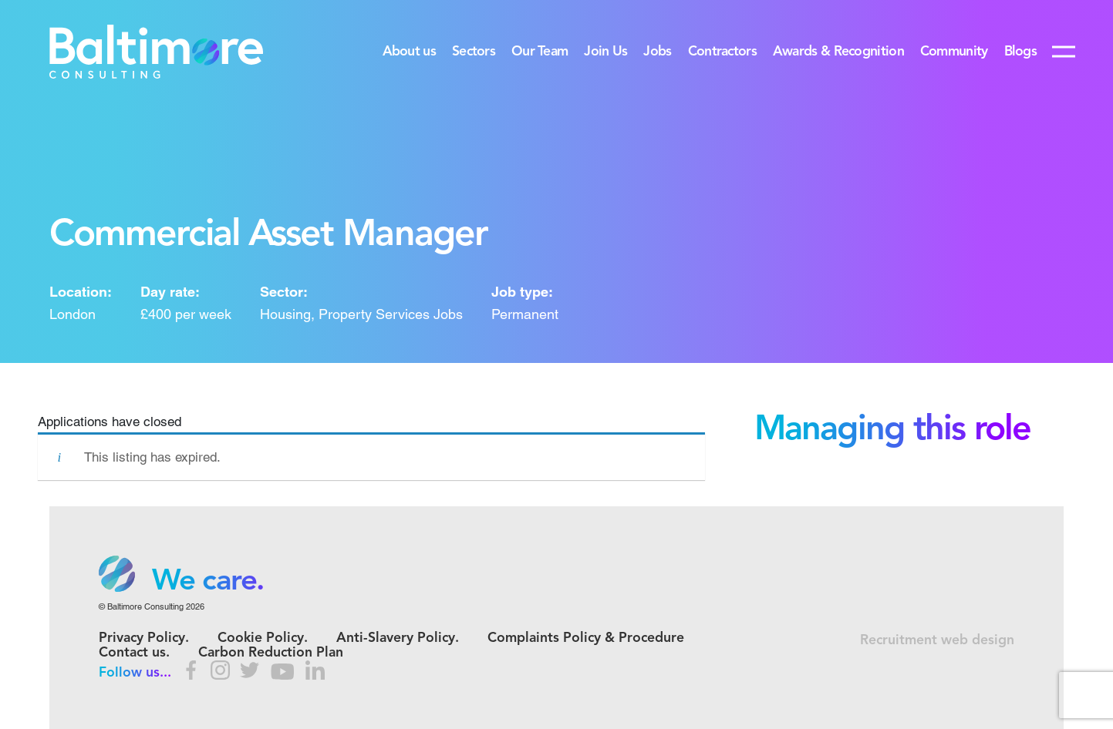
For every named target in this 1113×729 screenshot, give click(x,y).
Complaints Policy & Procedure (585, 638)
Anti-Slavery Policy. (397, 638)
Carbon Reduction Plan (270, 653)
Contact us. (134, 653)
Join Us (605, 52)
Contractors (722, 52)
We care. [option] (208, 581)
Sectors (473, 52)
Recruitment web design (937, 640)
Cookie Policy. (263, 638)
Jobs (657, 52)
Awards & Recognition (838, 52)
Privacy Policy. (144, 638)
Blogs (1020, 52)
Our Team (539, 52)
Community (954, 52)
